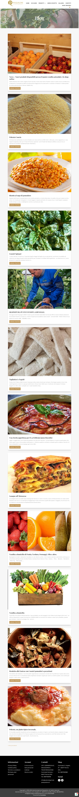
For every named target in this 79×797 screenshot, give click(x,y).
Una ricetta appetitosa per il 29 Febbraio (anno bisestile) (30, 438)
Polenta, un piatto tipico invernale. (22, 729)
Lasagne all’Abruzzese (17, 496)
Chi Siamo (34, 3)
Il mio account (29, 765)
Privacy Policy (12, 765)
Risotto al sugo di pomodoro (20, 195)
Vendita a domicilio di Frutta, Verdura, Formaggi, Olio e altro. (33, 554)
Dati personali (29, 767)
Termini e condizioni (14, 770)
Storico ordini (29, 772)
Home (27, 3)
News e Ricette (52, 3)
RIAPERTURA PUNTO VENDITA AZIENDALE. (27, 312)
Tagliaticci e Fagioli (16, 379)
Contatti (68, 3)
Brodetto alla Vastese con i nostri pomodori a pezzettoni (30, 671)
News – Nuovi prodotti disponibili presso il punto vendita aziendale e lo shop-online (39, 78)
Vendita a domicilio (16, 613)
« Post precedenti (12, 745)
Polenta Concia (15, 137)
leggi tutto (15, 88)
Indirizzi (27, 770)
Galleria (61, 3)
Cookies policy (12, 767)
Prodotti (41, 3)
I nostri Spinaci (15, 254)
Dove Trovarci (66, 5)
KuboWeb (43, 795)
